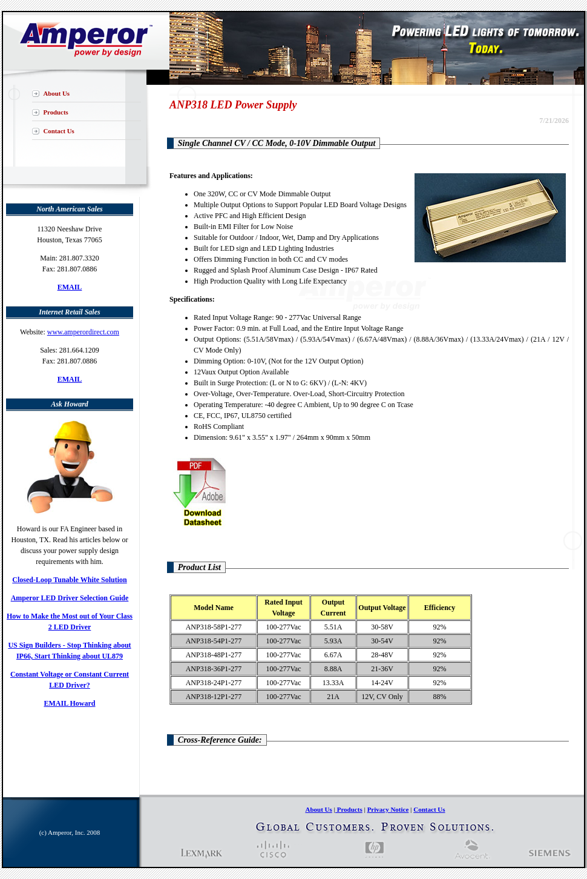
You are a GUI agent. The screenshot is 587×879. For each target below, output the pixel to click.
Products (56, 112)
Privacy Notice (388, 809)
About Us (57, 93)
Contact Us (59, 130)
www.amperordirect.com (83, 332)
